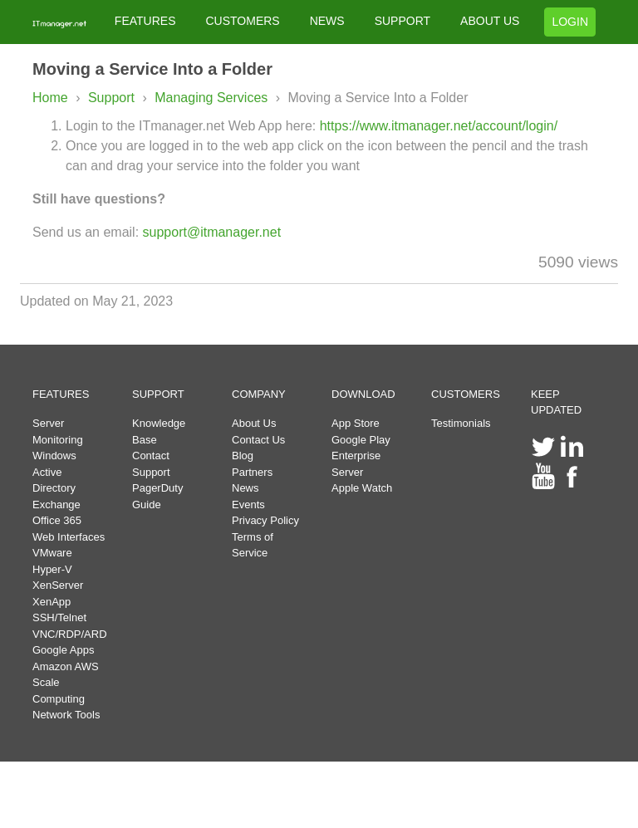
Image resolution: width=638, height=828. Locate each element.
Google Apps (63, 650)
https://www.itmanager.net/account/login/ (438, 126)
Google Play (360, 440)
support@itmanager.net (212, 232)
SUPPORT (402, 20)
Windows (54, 455)
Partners (252, 472)
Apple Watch (361, 488)
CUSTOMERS (242, 20)
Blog (242, 455)
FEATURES (145, 20)
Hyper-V (52, 569)
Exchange (56, 504)
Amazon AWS (65, 666)
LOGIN (570, 21)
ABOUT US (489, 20)
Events (248, 504)
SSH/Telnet (59, 617)
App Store (355, 423)
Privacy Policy (265, 520)
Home (50, 98)
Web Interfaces (68, 537)
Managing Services (213, 98)
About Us (254, 423)
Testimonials (461, 423)
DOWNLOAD (363, 394)
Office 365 (56, 520)
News (245, 488)
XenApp (51, 601)
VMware (52, 552)
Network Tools (66, 714)
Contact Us (258, 440)
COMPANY (259, 394)
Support (111, 98)
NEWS (327, 20)
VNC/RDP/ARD (69, 634)
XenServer (57, 585)
